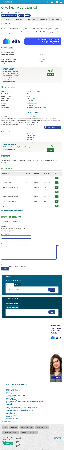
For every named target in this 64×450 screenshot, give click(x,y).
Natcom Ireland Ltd (10, 398)
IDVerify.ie (18, 441)
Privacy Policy (26, 427)
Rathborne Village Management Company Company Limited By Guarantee (24, 401)
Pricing (14, 427)
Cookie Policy (42, 427)
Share (28, 15)
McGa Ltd (8, 392)
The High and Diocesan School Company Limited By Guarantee (21, 409)
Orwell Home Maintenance (34, 112)
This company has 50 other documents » (12, 210)
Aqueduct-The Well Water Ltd (13, 391)
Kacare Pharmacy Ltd (11, 389)
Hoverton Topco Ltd (11, 406)
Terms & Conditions (29, 432)
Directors (19, 19)
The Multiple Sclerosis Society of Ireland (15, 395)
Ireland (10, 281)
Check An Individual (12, 307)
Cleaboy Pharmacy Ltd (11, 397)
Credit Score (31, 19)
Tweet (22, 15)
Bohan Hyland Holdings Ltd (12, 400)
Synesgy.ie (18, 445)
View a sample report (9, 81)
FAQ (5, 427)
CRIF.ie (17, 444)
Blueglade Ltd (9, 404)
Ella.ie (17, 448)
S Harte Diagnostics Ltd (11, 403)
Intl (20, 281)
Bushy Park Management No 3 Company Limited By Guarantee (21, 407)
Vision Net (18, 438)
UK (15, 281)
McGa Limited (30, 124)
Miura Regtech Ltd (10, 412)
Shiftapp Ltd (9, 416)
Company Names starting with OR (9, 421)
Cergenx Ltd (9, 394)
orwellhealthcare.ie (32, 103)
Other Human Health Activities (38, 107)
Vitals (7, 19)
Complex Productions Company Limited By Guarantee (19, 410)
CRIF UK (17, 446)
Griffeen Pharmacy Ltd (11, 415)
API (16, 442)
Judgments (43, 19)
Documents (55, 19)
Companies (9, 285)
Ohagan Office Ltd (10, 413)
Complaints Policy (10, 432)
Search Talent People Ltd (12, 418)
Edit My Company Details (10, 15)
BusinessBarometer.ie (21, 440)
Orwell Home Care (31, 110)
